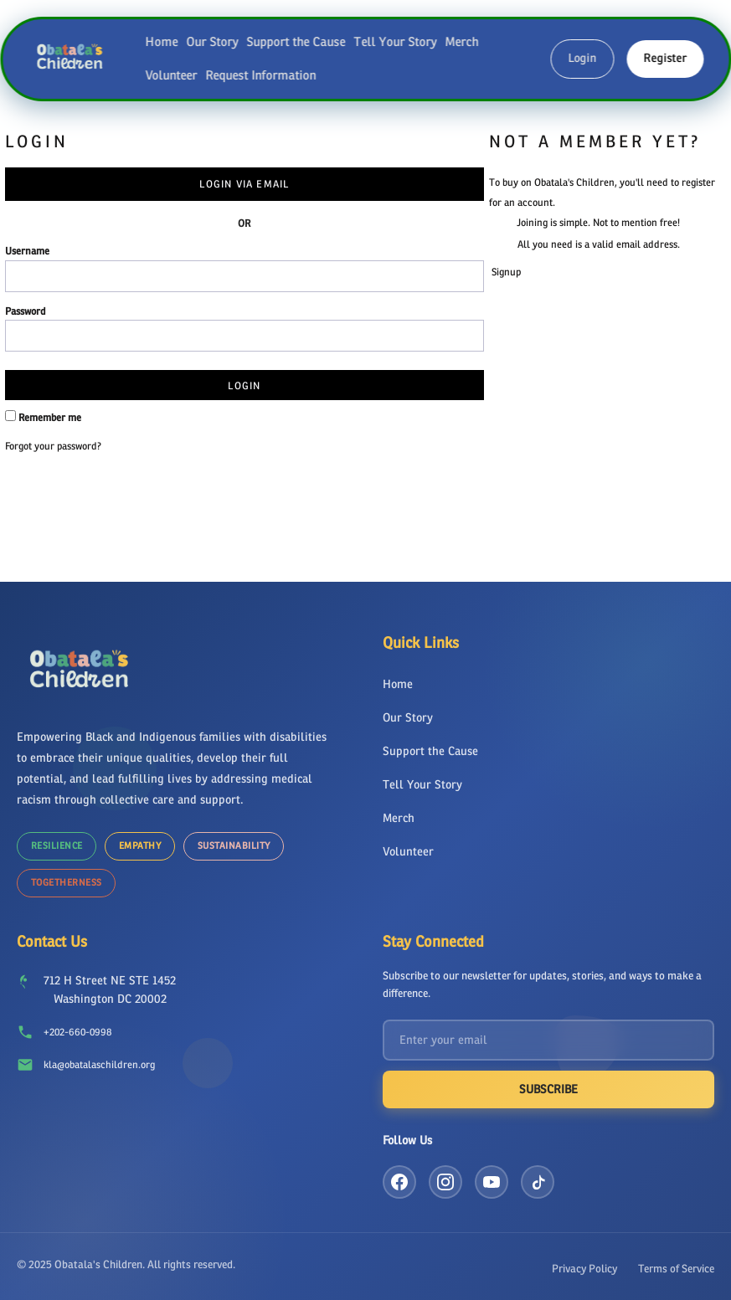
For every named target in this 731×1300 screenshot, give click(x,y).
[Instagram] (445, 1177)
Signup (506, 272)
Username (27, 251)
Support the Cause (295, 41)
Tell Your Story (394, 41)
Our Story (212, 41)
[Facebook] (399, 1177)
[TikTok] (537, 1177)
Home (161, 41)
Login (582, 58)
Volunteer (171, 75)
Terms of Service (676, 1263)
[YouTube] (491, 1177)
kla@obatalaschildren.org (99, 1060)
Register (665, 58)
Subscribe (548, 1084)
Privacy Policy (584, 1263)
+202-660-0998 (77, 1027)
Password (25, 311)
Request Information (260, 75)
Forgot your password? (53, 446)
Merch (461, 41)
